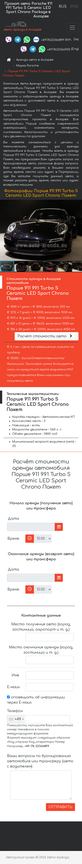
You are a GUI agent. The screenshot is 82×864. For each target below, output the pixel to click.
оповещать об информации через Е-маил (36, 699)
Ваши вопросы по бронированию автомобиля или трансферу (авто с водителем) (40, 761)
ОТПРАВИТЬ (60, 807)
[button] (78, 230)
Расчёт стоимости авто (45, 336)
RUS (62, 6)
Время (13, 539)
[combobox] (16, 719)
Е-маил (13, 687)
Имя (15, 675)
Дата (13, 519)
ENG (74, 6)
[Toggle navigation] (72, 27)
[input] (31, 527)
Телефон (14, 711)
